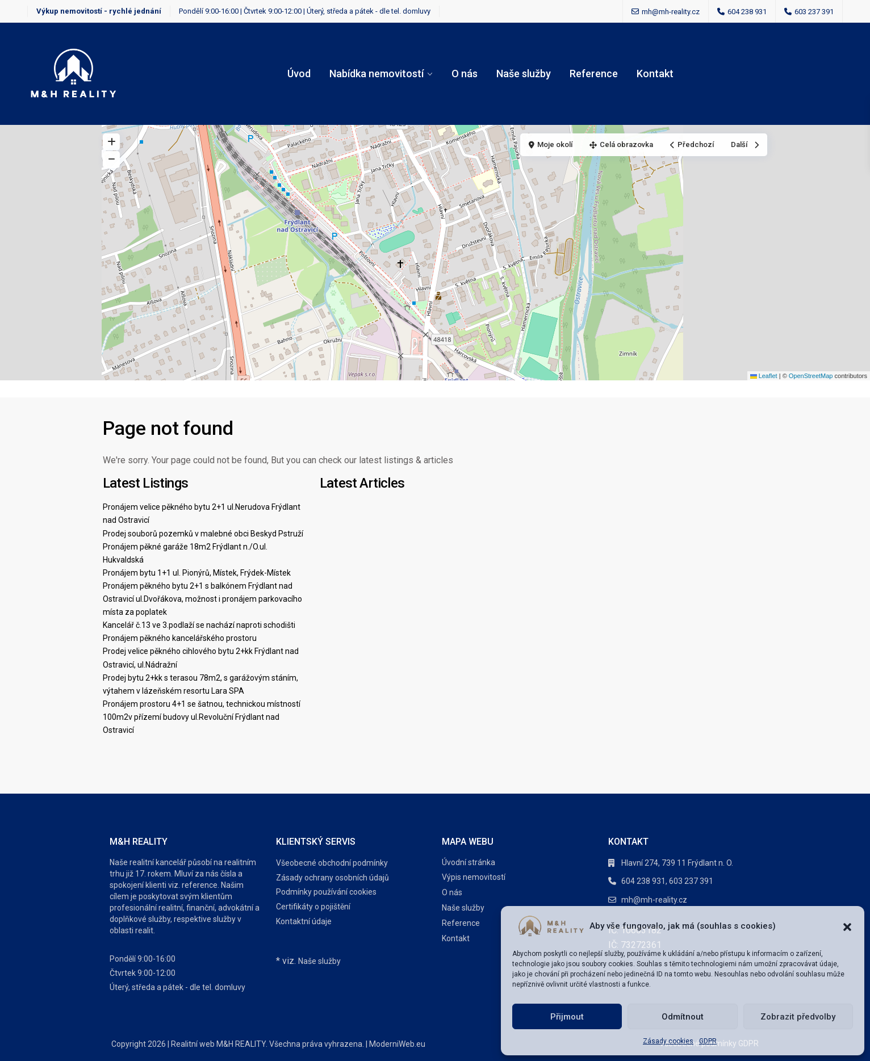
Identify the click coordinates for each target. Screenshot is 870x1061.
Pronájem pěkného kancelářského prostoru (180, 638)
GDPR (708, 1041)
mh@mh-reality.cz (654, 899)
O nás (464, 73)
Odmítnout (683, 1017)
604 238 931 (747, 11)
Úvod (299, 73)
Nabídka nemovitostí (376, 73)
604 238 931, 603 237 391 (667, 881)
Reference (594, 73)
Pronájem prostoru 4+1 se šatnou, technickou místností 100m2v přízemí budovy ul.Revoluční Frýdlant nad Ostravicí (201, 717)
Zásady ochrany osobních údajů (332, 877)
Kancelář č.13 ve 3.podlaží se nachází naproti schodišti (199, 625)
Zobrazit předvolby (797, 1017)
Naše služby (523, 73)
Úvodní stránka (468, 862)
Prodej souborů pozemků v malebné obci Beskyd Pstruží (203, 533)
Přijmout (567, 1017)
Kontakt (655, 73)
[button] (847, 926)
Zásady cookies (668, 1041)
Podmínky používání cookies (326, 891)
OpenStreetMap (811, 375)
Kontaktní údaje (304, 921)
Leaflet (763, 375)
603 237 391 (814, 11)
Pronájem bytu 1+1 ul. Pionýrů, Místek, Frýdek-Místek (197, 572)
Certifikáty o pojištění (313, 906)
